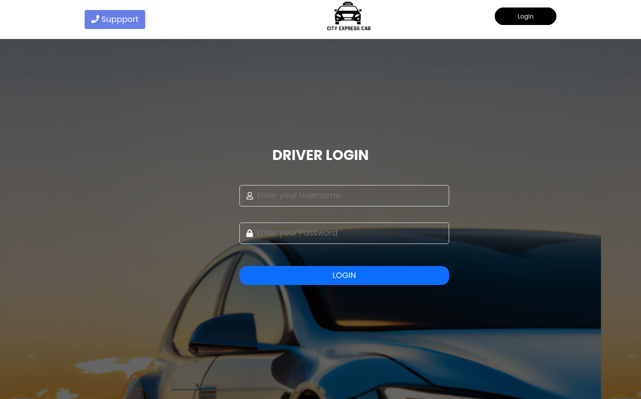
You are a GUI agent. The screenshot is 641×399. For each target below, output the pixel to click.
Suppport (115, 19)
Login (526, 16)
